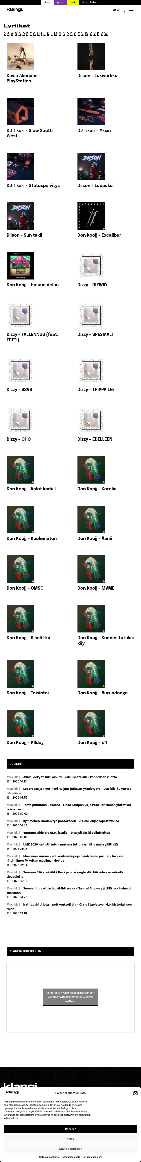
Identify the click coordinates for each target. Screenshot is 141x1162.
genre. (60, 2)
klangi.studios (89, 2)
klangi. (47, 2)
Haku (116, 10)
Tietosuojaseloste (49, 1157)
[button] (135, 1093)
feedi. (73, 2)
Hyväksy (70, 1128)
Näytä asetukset (70, 1149)
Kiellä (70, 1138)
